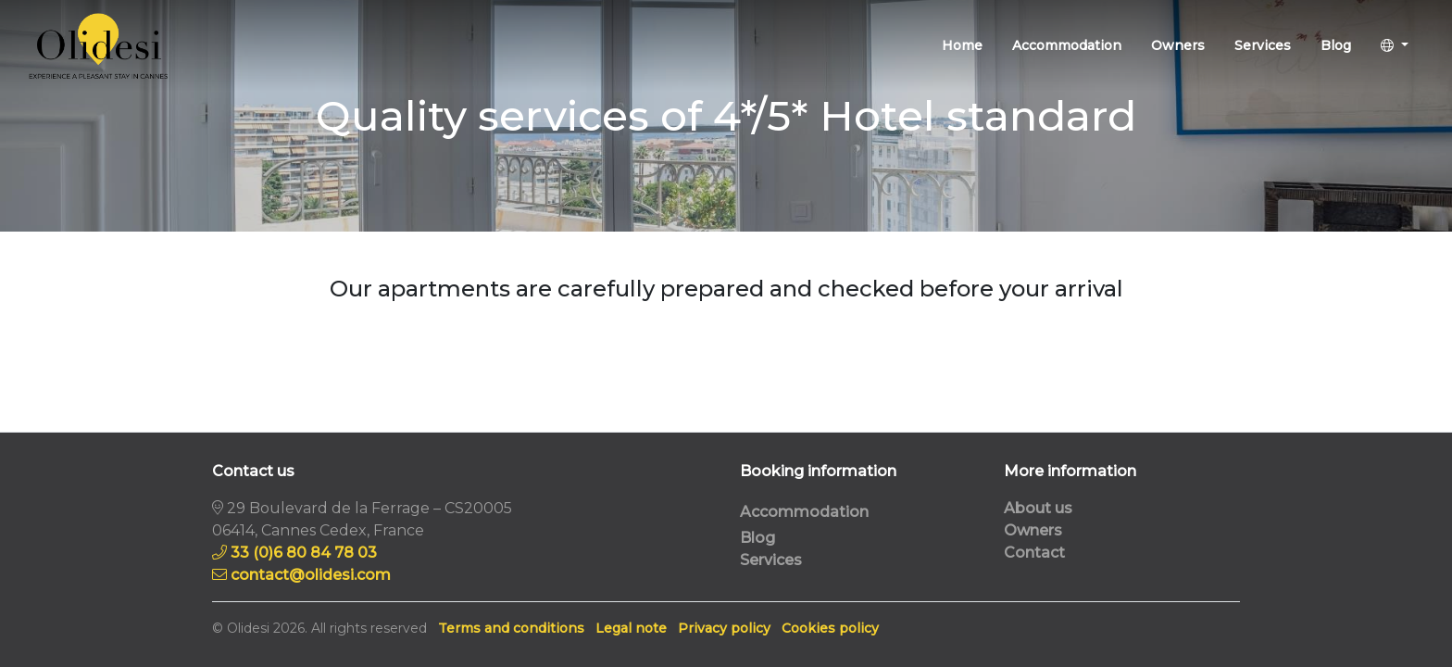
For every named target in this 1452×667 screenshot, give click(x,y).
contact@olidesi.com (311, 575)
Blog (1336, 45)
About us (1038, 508)
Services (1262, 45)
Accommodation (1066, 45)
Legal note (631, 628)
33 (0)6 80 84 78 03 (304, 552)
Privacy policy (724, 628)
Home (962, 45)
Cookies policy (830, 628)
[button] (1394, 46)
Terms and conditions (511, 628)
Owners (1178, 45)
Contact (1034, 552)
